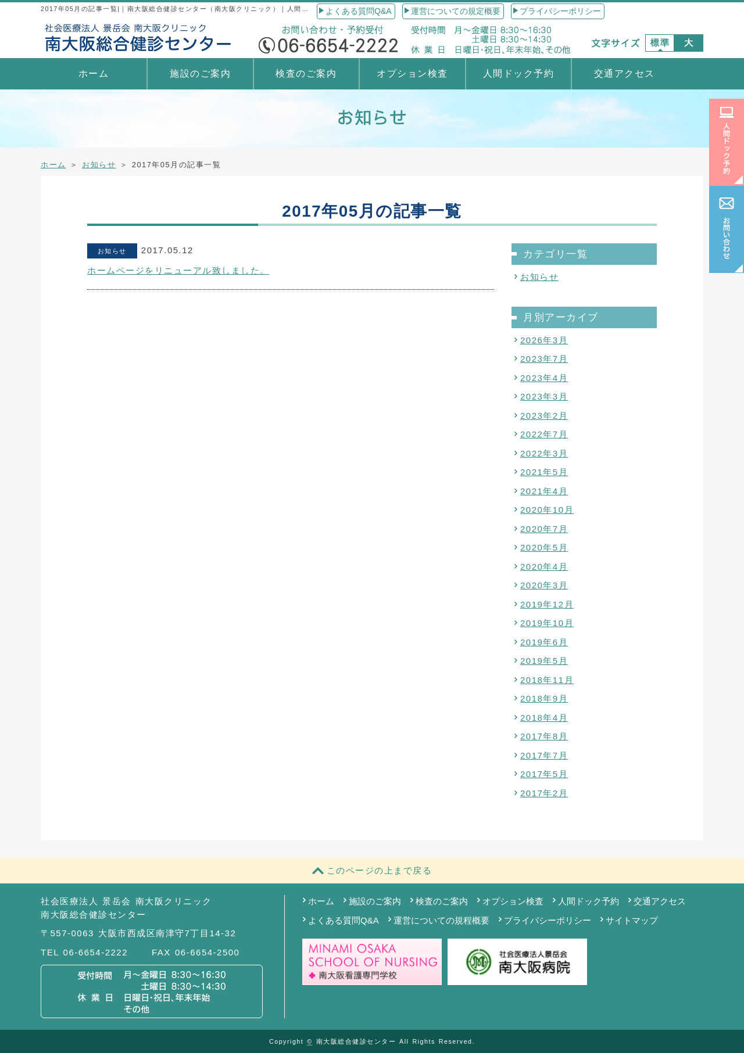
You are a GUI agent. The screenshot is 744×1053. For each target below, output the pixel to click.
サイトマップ (632, 920)
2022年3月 (544, 453)
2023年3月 (544, 396)
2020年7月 (544, 529)
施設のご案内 (200, 73)
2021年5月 (544, 472)
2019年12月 (547, 604)
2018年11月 (547, 680)
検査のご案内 (306, 73)
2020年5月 (544, 547)
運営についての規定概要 (455, 11)
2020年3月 (544, 585)
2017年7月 (544, 755)
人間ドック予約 (519, 73)
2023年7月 (544, 359)
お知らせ (99, 164)
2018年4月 (544, 718)
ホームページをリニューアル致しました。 (178, 270)
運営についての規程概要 (441, 920)
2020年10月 (547, 510)
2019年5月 (544, 661)
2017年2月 (544, 793)
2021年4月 (544, 491)
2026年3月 (544, 340)
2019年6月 (544, 642)
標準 (659, 43)
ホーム (93, 73)
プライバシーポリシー (560, 11)
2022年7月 (544, 434)
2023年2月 (544, 416)
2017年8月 (544, 736)
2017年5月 (544, 774)
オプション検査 (412, 73)
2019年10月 (547, 623)
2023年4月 (544, 378)
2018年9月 (544, 698)
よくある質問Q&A (359, 11)
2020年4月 (544, 567)
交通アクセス (624, 73)
